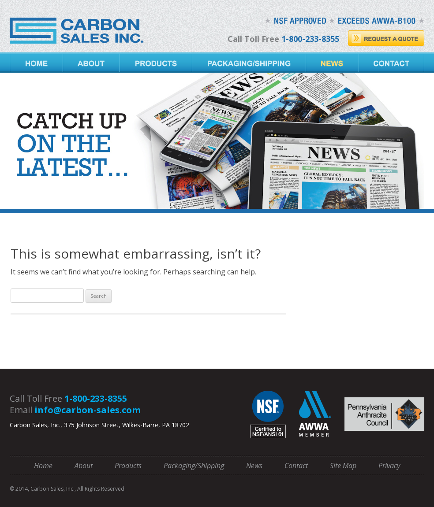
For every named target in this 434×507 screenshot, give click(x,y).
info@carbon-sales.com (87, 410)
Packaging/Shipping (249, 62)
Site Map (343, 465)
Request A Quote (386, 38)
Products (156, 62)
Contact (391, 62)
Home (36, 62)
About (91, 62)
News (332, 62)
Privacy (389, 465)
